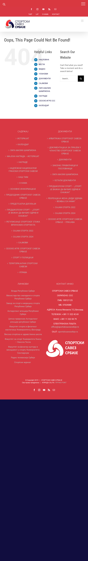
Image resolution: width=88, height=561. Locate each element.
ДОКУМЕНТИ (45, 78)
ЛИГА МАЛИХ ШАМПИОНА (23, 150)
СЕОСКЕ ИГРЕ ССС (47, 101)
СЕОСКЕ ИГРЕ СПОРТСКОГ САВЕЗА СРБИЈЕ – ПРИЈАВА (65, 221)
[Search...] (69, 79)
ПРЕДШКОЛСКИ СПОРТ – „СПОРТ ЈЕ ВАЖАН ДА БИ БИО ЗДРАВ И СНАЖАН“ (23, 213)
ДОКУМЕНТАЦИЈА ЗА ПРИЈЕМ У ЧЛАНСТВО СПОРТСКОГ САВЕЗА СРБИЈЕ (65, 150)
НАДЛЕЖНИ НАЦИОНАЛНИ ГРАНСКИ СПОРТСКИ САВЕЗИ (23, 170)
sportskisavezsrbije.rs (68, 332)
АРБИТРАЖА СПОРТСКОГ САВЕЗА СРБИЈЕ (65, 140)
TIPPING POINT (60, 383)
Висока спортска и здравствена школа (23, 334)
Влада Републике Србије (23, 291)
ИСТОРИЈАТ (23, 138)
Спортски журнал (22, 362)
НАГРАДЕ (43, 96)
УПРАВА (23, 272)
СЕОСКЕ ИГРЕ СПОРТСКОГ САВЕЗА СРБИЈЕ (23, 250)
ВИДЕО (42, 69)
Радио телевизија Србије (23, 357)
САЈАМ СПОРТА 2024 (23, 237)
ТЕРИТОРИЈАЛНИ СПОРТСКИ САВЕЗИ (23, 265)
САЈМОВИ (43, 83)
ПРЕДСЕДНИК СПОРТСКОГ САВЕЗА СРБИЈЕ (23, 196)
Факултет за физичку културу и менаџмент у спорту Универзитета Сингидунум (23, 350)
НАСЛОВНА (44, 60)
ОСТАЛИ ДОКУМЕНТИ (65, 180)
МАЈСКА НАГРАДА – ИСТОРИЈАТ (23, 156)
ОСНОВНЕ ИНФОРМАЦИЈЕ (23, 189)
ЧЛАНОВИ (43, 74)
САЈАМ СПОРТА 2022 (23, 231)
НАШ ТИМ (23, 177)
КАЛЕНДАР (44, 105)
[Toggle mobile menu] (82, 20)
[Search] (81, 79)
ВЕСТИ (42, 64)
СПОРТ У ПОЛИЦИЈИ (23, 257)
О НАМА (23, 183)
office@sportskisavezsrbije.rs (65, 327)
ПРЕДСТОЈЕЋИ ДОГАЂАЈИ (23, 204)
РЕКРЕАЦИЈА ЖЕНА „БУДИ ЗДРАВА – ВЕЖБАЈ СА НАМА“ (65, 200)
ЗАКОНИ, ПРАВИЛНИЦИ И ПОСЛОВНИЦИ (65, 167)
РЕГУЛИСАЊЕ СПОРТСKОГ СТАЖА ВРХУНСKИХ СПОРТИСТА (23, 223)
